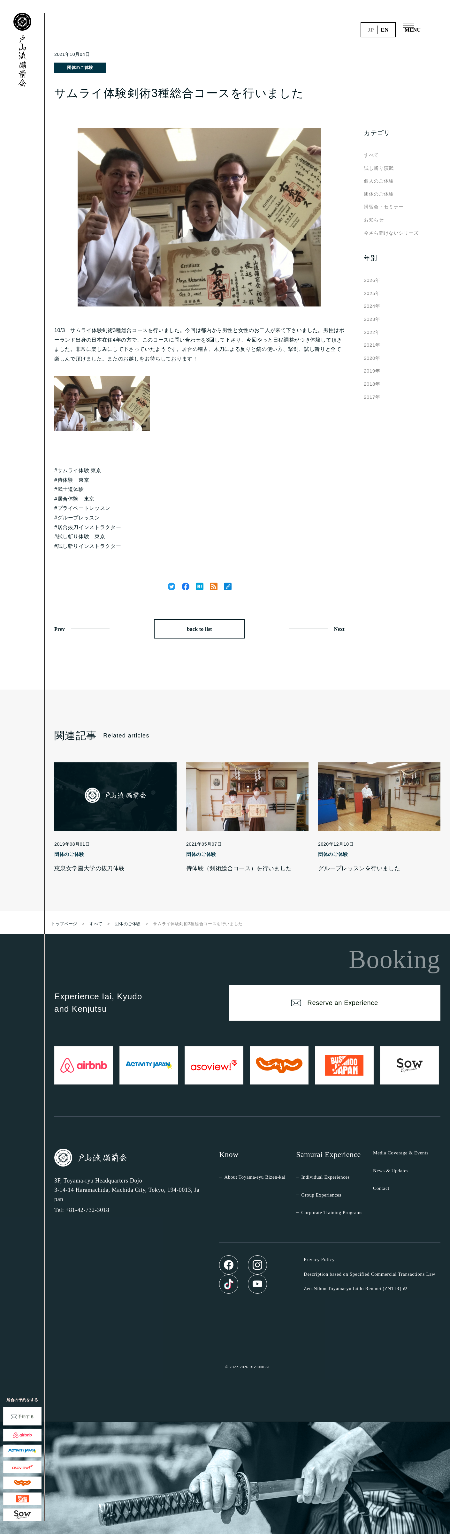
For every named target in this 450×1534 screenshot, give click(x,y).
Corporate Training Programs (331, 1212)
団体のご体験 (80, 67)
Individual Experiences (325, 1177)
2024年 (372, 306)
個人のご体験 (379, 181)
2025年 (372, 293)
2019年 (372, 371)
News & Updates (390, 1170)
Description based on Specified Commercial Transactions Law (369, 1274)
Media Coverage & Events (400, 1152)
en (385, 30)
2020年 (372, 358)
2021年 (372, 345)
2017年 (372, 397)
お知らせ (374, 220)
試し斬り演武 (379, 168)
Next (339, 629)
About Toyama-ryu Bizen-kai (255, 1177)
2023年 (372, 319)
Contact (381, 1188)
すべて (371, 155)
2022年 (372, 332)
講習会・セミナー (384, 206)
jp (371, 30)
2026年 (372, 280)
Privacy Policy (319, 1259)
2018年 (372, 384)
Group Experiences (321, 1195)
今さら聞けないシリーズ (391, 233)
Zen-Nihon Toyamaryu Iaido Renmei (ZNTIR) (352, 1288)
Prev (59, 629)
